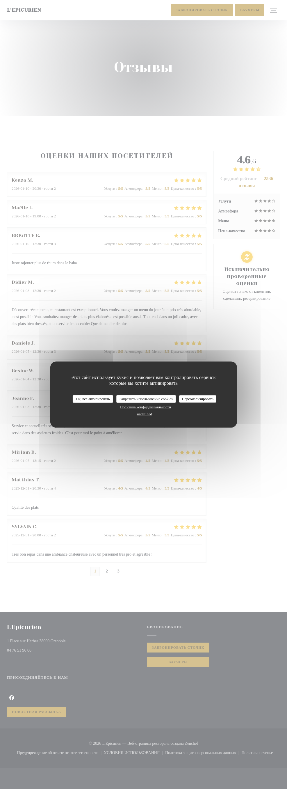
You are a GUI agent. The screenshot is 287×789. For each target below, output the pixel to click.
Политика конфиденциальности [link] (145, 407)
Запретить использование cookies (146, 399)
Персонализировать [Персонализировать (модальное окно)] (197, 399)
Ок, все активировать (93, 399)
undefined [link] (144, 414)
